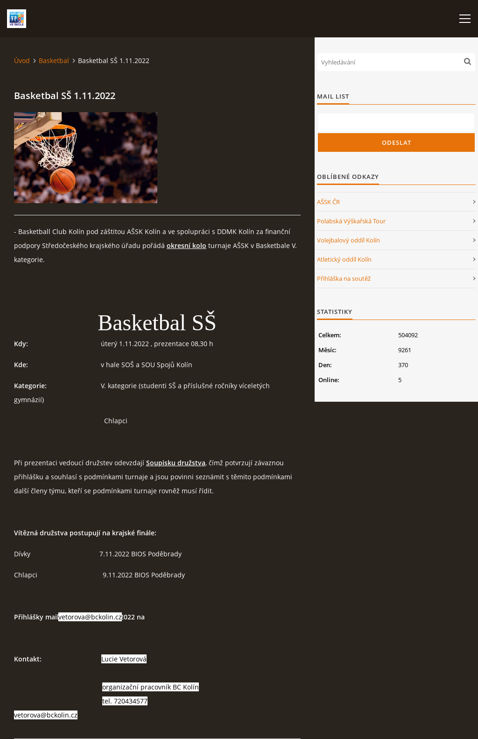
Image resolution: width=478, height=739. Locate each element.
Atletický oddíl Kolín (344, 259)
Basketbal (54, 60)
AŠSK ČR (328, 202)
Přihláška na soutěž (344, 278)
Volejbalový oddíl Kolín (348, 240)
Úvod (22, 60)
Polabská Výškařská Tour (351, 221)
